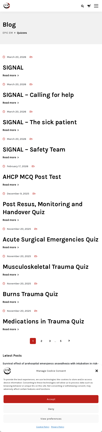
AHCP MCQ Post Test (32, 176)
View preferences (51, 418)
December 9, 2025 (18, 193)
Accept (51, 399)
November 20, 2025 (19, 228)
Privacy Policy (57, 427)
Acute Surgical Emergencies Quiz (50, 239)
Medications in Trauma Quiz (43, 321)
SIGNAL (13, 67)
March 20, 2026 (16, 57)
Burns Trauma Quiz (30, 294)
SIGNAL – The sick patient (40, 122)
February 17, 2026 (17, 166)
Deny (51, 409)
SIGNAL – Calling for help (38, 94)
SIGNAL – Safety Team (34, 149)
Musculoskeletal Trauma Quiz (46, 266)
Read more (9, 75)
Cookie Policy (42, 427)
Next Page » (69, 341)
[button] (96, 371)
